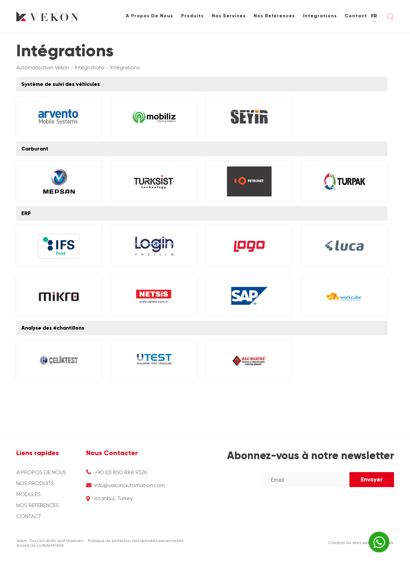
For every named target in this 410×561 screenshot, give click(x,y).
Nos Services (229, 16)
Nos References (274, 16)
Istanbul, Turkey (114, 498)
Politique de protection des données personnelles (135, 540)
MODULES (28, 494)
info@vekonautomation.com (130, 485)
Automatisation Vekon (42, 68)
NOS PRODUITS (35, 483)
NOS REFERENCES (37, 505)
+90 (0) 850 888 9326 (121, 472)
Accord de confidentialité (40, 545)
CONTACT (28, 516)
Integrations (320, 16)
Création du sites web (349, 542)
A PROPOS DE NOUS (41, 472)
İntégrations (125, 68)
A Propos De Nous (149, 16)
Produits (192, 16)
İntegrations (89, 68)
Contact (356, 16)
